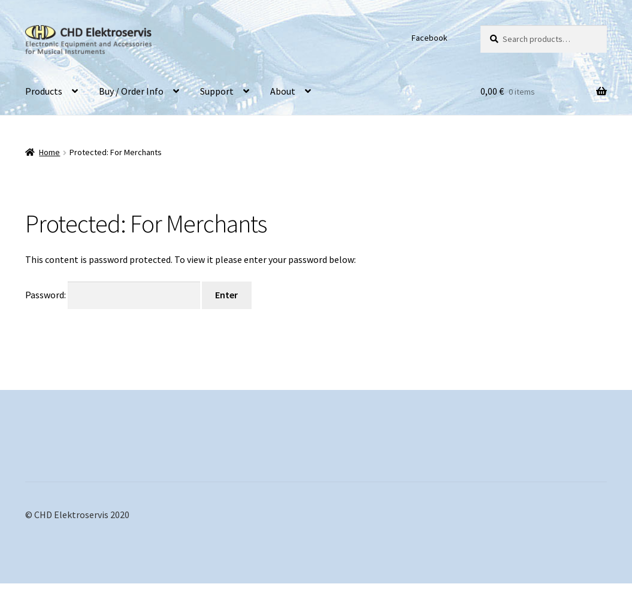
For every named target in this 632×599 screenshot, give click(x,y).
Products (43, 91)
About (282, 91)
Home (49, 152)
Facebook (429, 37)
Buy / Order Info (131, 91)
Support (217, 91)
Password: (112, 295)
